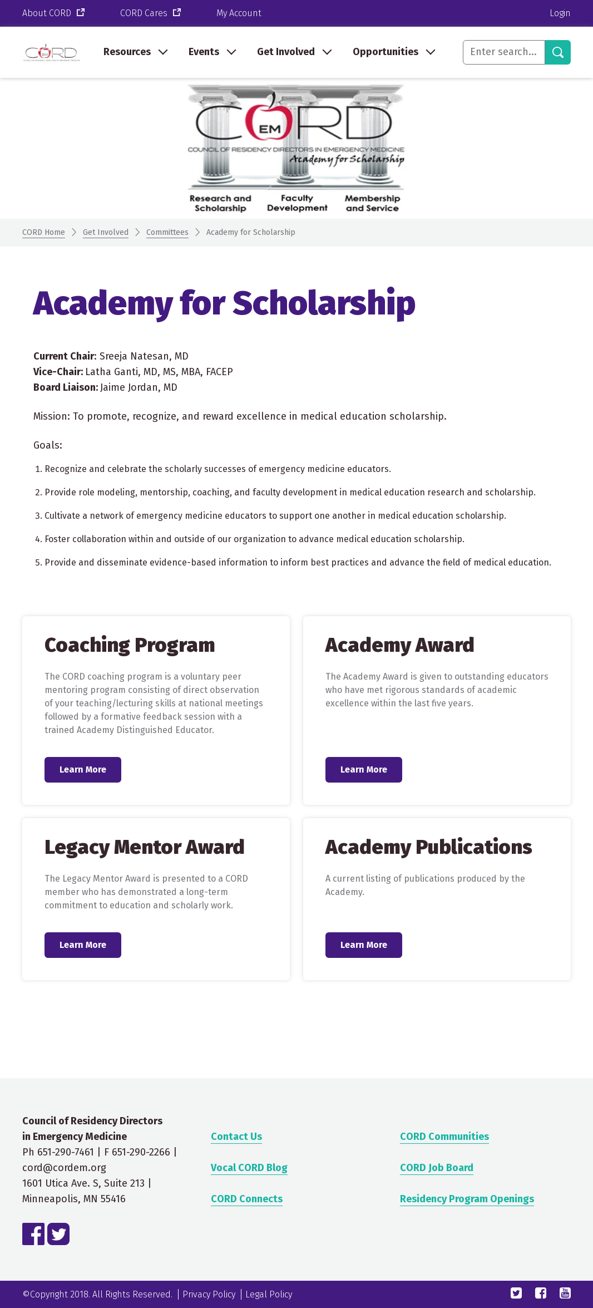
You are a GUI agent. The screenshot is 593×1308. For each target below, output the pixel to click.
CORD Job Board (436, 1168)
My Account (238, 13)
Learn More (83, 769)
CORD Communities (444, 1136)
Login (560, 13)
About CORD (54, 13)
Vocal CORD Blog (249, 1168)
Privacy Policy (208, 1294)
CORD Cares (151, 13)
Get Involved (106, 232)
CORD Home (43, 232)
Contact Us (236, 1136)
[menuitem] (134, 52)
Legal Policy (268, 1294)
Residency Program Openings (467, 1199)
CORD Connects (247, 1199)
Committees (167, 232)
